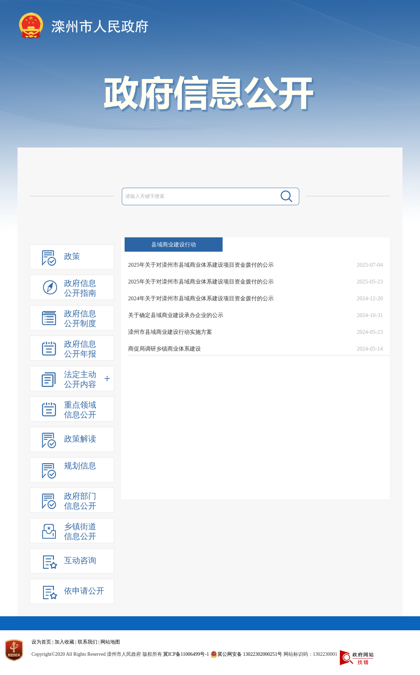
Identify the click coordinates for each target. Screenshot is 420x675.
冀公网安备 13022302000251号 (246, 654)
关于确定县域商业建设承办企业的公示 (175, 315)
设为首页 (41, 642)
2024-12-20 (370, 298)
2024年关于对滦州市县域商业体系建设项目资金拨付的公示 (201, 298)
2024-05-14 (370, 349)
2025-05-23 (370, 282)
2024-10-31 (370, 315)
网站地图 (110, 642)
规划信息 (80, 465)
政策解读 (80, 439)
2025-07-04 (370, 265)
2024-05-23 (370, 332)
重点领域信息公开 (80, 410)
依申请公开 (84, 591)
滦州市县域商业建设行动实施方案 (170, 332)
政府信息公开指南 (80, 288)
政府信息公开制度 (80, 318)
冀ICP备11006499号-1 (186, 654)
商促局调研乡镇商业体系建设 (164, 349)
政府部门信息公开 (80, 501)
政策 (72, 256)
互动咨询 (80, 560)
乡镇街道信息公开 (80, 531)
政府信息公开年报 (80, 349)
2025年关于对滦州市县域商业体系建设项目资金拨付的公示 (201, 265)
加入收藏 (64, 642)
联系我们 (87, 642)
